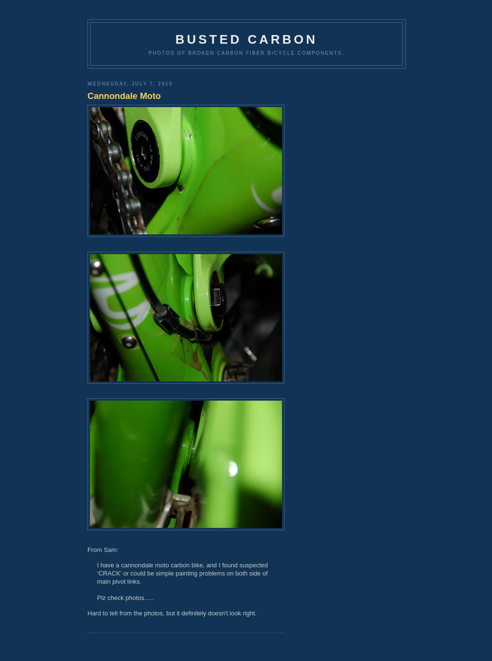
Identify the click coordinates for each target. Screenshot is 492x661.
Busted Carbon (246, 39)
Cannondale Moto (124, 96)
